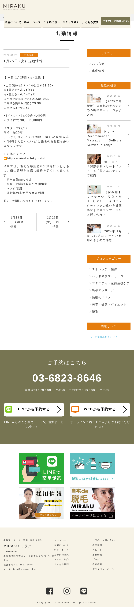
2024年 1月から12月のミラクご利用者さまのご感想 (104, 236)
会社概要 (97, 564)
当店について (15, 22)
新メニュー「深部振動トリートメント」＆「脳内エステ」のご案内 (104, 168)
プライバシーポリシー (104, 569)
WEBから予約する (93, 409)
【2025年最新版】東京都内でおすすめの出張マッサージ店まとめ (104, 108)
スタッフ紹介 (70, 22)
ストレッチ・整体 (104, 269)
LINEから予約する (27, 409)
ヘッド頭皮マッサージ (108, 276)
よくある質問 (89, 22)
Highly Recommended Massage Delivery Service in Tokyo (104, 138)
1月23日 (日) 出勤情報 (17, 222)
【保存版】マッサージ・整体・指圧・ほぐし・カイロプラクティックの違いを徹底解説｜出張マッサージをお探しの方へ (104, 203)
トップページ (61, 540)
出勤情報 (29, 55)
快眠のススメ (101, 297)
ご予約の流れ (52, 22)
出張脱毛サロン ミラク (107, 337)
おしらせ (98, 63)
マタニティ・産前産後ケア (111, 283)
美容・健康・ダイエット (109, 304)
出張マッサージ (103, 290)
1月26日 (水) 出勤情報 (52, 222)
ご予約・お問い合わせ (115, 20)
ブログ (96, 560)
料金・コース (33, 22)
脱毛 (95, 311)
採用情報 (97, 545)
